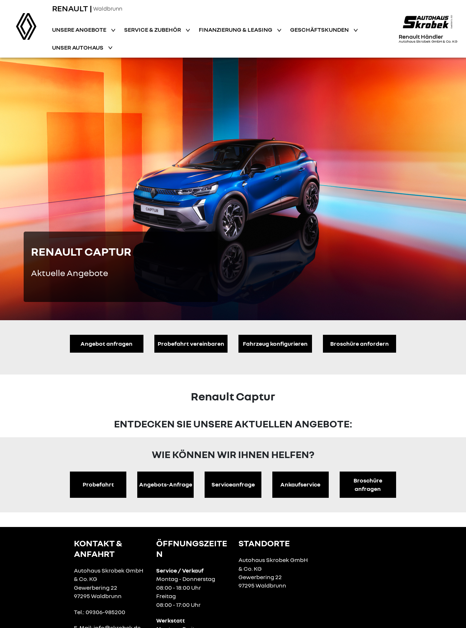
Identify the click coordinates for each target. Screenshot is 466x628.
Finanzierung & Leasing (236, 29)
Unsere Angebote (79, 29)
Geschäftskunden (320, 29)
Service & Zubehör (153, 29)
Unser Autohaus (78, 47)
